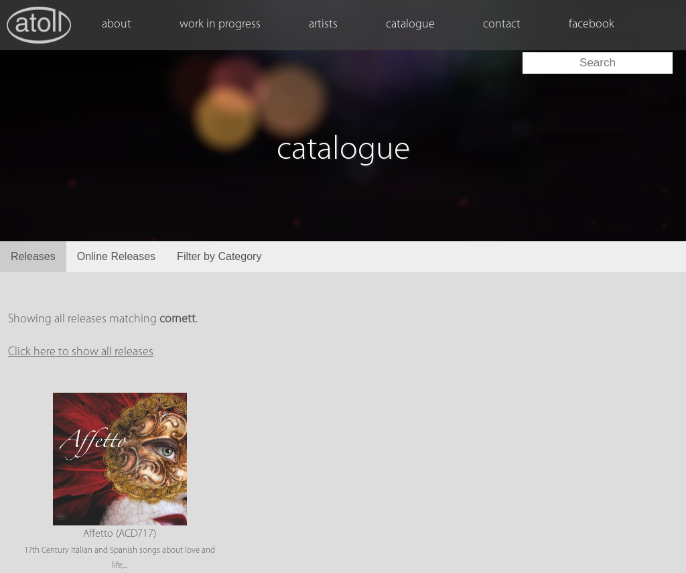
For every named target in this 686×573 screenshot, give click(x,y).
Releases (33, 256)
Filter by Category (219, 256)
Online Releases (116, 256)
